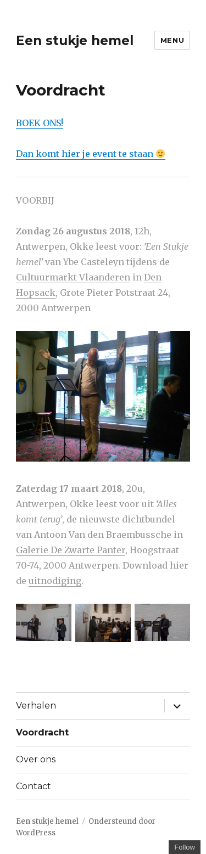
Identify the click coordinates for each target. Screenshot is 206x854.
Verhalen (36, 705)
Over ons (35, 759)
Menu (172, 40)
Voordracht (42, 732)
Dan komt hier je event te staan (90, 153)
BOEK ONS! (39, 122)
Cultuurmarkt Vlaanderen (73, 277)
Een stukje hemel (74, 40)
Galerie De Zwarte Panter (70, 549)
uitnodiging (55, 580)
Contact (33, 786)
